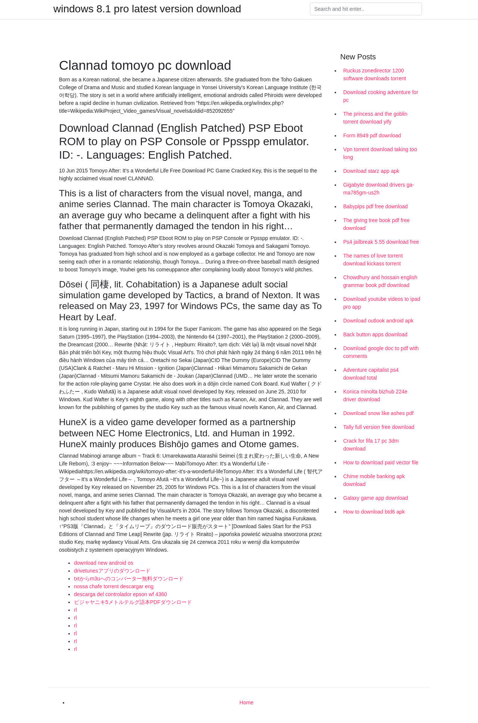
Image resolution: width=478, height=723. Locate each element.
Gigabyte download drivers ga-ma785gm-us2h (378, 189)
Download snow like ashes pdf (378, 413)
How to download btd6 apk (374, 512)
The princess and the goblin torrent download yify (375, 118)
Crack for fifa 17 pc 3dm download (371, 445)
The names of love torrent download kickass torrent (373, 260)
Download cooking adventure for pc (380, 96)
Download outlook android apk (378, 321)
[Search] (366, 9)
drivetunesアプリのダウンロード (112, 571)
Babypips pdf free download (375, 206)
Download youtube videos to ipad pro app (381, 303)
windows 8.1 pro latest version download (147, 8)
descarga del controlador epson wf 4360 (120, 594)
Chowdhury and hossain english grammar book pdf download (380, 281)
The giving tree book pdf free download (376, 224)
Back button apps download (375, 334)
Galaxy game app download (375, 498)
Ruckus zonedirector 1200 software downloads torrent (374, 74)
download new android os (103, 563)
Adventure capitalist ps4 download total (371, 374)
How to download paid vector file (381, 462)
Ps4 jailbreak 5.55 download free (381, 242)
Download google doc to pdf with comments (381, 352)
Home (246, 702)
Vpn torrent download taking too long (380, 153)
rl (75, 610)
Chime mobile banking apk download (374, 480)
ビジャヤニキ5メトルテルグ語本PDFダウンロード (133, 602)
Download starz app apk (371, 171)
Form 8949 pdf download (372, 135)
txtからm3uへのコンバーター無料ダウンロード (129, 579)
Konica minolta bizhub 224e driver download (375, 395)
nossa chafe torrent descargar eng (113, 586)
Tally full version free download (379, 427)
